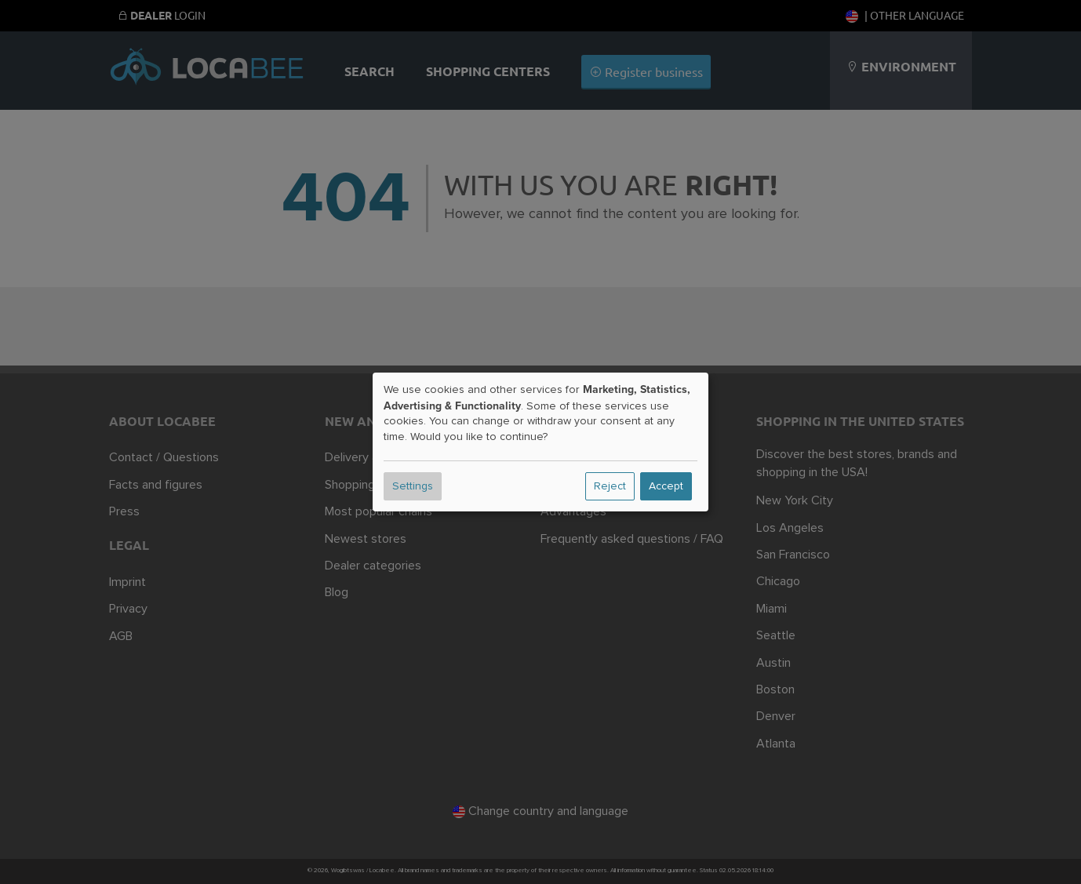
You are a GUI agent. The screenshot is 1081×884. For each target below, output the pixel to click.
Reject (610, 486)
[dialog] (540, 442)
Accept (666, 486)
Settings (412, 486)
